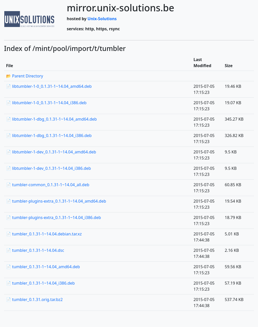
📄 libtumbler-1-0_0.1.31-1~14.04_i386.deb (46, 102)
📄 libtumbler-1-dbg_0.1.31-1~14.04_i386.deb (49, 135)
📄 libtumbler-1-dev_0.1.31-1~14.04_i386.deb (48, 168)
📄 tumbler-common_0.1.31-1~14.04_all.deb (47, 184)
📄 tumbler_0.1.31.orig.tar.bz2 (34, 299)
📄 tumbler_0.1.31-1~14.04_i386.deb (40, 283)
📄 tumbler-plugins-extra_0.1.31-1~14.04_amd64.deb (56, 201)
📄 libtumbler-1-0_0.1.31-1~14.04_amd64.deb (49, 86)
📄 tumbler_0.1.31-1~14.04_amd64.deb (43, 266)
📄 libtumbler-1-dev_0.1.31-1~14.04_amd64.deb (51, 152)
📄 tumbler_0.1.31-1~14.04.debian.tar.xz (44, 234)
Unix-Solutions (102, 18)
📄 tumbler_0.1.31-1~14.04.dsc (35, 250)
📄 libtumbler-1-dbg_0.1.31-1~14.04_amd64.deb (51, 119)
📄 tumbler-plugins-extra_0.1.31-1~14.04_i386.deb (53, 217)
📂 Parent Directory (24, 76)
